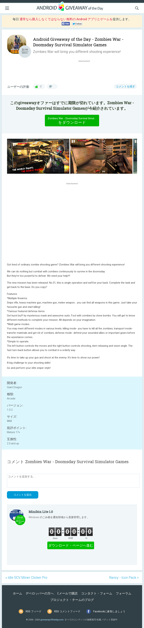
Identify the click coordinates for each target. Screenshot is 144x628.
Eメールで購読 (67, 593)
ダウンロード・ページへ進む (70, 545)
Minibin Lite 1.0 (41, 512)
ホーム (17, 593)
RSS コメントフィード (67, 611)
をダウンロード (73, 120)
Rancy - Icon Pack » (124, 577)
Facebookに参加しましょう (109, 611)
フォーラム (123, 593)
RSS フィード (33, 611)
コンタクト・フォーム (96, 593)
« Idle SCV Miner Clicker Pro (26, 577)
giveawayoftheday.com (52, 619)
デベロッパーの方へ (40, 593)
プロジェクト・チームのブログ (72, 600)
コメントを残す (125, 86)
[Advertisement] (86, 71)
